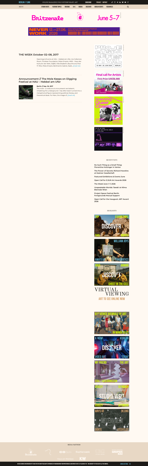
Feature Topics (56, 7)
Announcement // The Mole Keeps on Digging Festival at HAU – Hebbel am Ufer (48, 80)
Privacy (98, 2)
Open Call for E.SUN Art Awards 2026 (110, 180)
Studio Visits (45, 7)
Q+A (74, 7)
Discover (88, 7)
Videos (80, 7)
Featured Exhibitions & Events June (109, 177)
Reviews (67, 7)
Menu (21, 7)
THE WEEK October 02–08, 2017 (39, 54)
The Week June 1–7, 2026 (104, 184)
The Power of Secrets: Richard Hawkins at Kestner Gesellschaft (111, 172)
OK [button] (130, 464)
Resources (109, 7)
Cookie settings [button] (124, 464)
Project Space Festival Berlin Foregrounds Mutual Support (107, 194)
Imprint (105, 2)
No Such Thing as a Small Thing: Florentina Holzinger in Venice (108, 166)
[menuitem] (45, 7)
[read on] (76, 66)
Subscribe (88, 2)
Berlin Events (99, 7)
